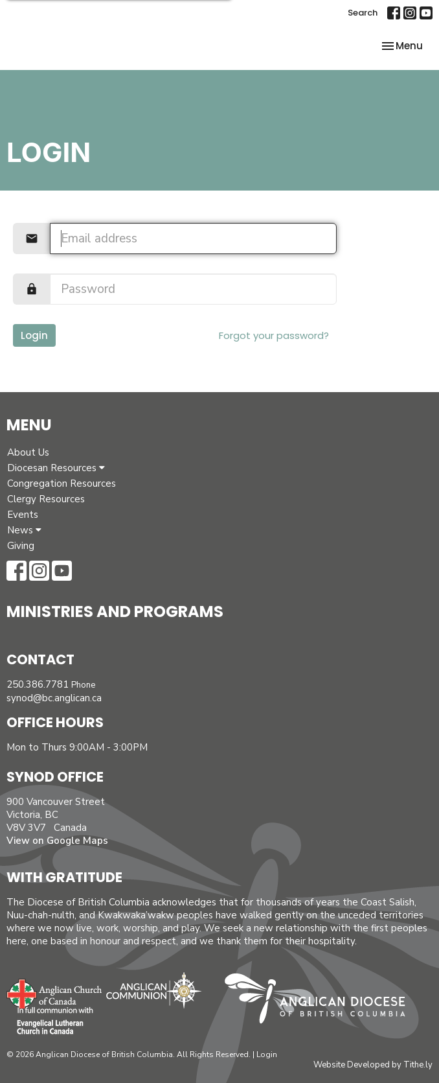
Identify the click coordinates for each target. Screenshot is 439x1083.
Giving (20, 545)
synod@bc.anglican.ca (54, 698)
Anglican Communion (154, 990)
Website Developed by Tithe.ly (373, 1065)
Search (362, 12)
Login (34, 335)
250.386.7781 (37, 684)
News (24, 530)
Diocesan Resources (56, 467)
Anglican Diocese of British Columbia (321, 1001)
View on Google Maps (57, 840)
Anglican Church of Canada (54, 992)
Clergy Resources (46, 499)
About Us (28, 452)
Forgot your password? (274, 335)
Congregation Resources (61, 483)
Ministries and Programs (114, 611)
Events (22, 514)
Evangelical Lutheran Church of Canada (50, 1021)
